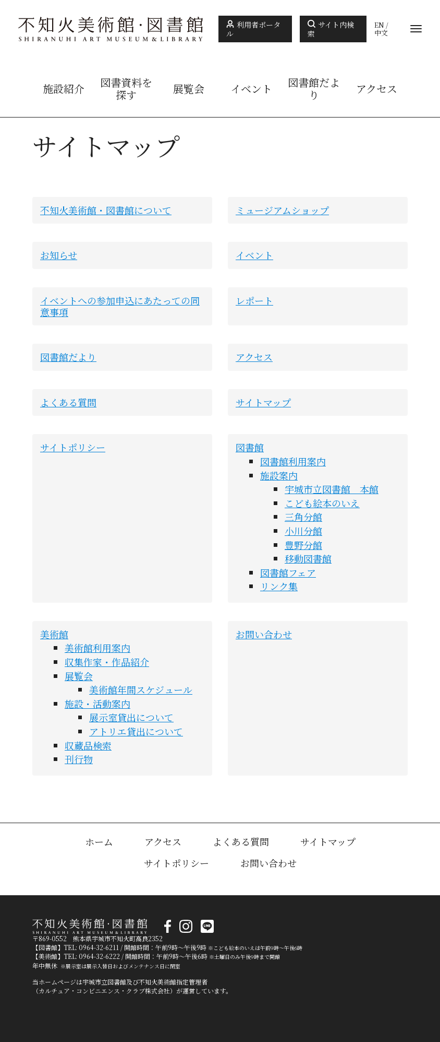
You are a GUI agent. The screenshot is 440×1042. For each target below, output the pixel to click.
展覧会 (188, 89)
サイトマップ (263, 402)
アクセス (376, 89)
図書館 (250, 447)
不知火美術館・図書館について (106, 210)
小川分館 (303, 530)
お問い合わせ (264, 634)
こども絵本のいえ (322, 503)
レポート (254, 300)
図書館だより (314, 88)
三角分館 (303, 516)
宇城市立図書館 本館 (331, 489)
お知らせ (58, 255)
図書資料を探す (126, 88)
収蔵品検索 (88, 745)
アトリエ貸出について (136, 731)
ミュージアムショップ (282, 210)
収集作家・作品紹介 (107, 662)
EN (379, 25)
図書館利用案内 (293, 461)
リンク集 (279, 586)
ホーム (99, 841)
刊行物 (79, 759)
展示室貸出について (131, 717)
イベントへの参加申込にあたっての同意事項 (120, 306)
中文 (381, 33)
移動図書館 (308, 558)
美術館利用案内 (97, 647)
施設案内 (279, 475)
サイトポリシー (72, 447)
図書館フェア (288, 572)
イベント (251, 89)
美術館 (54, 634)
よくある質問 (68, 402)
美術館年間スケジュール (140, 689)
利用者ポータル (253, 29)
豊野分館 (303, 545)
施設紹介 (63, 89)
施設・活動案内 (97, 703)
